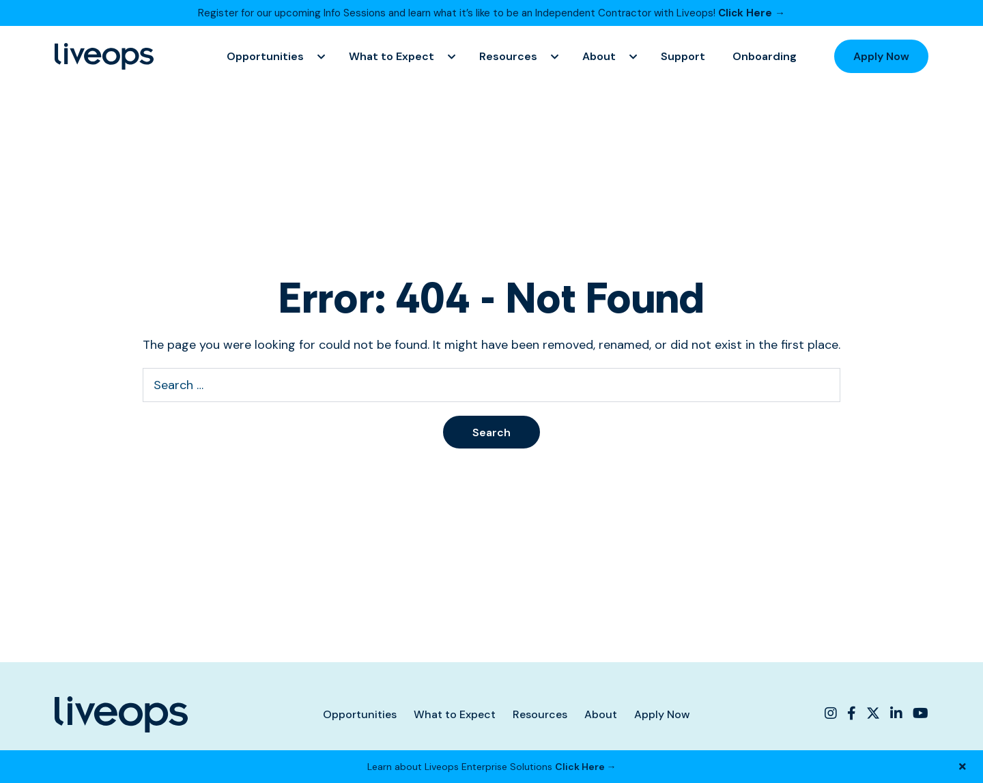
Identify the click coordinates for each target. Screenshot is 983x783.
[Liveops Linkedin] (896, 713)
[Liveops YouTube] (918, 713)
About (599, 56)
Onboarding (764, 56)
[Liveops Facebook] (851, 713)
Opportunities (265, 56)
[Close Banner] (962, 766)
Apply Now (881, 56)
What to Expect (391, 56)
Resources (508, 56)
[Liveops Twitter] (873, 713)
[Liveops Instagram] (832, 713)
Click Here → (751, 13)
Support (683, 56)
